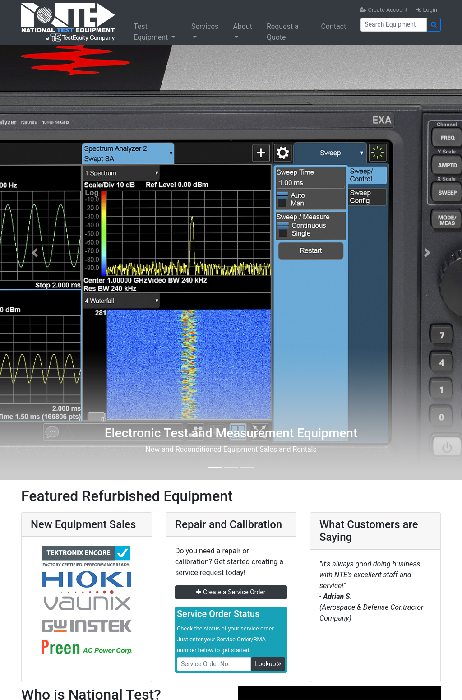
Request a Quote (283, 32)
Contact (333, 26)
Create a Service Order (230, 592)
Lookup (268, 664)
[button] (34, 252)
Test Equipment (152, 32)
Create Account (383, 9)
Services (204, 26)
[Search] (393, 25)
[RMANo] (214, 664)
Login (426, 9)
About (242, 26)
